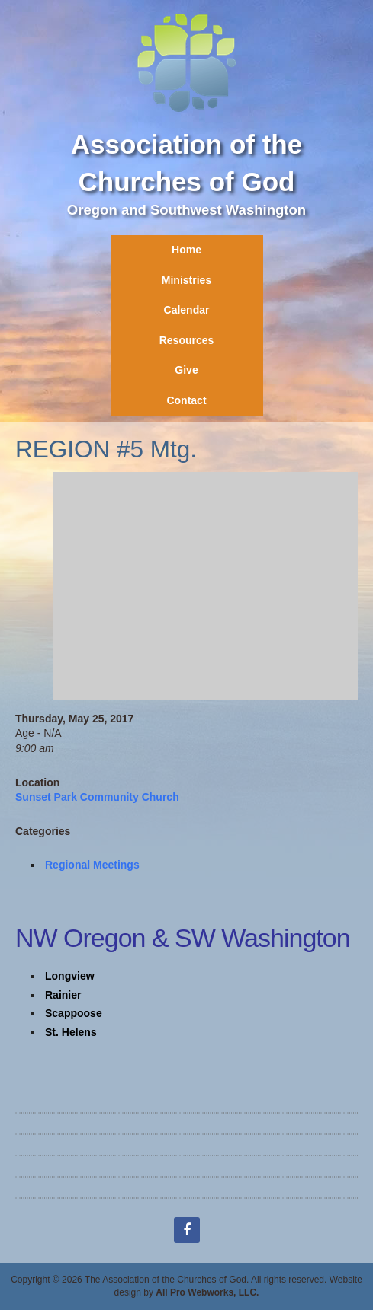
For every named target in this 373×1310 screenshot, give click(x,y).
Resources (186, 340)
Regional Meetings (92, 865)
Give (186, 370)
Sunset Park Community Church (97, 797)
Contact (186, 400)
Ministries (186, 280)
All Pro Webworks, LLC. (207, 1292)
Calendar (187, 310)
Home (186, 250)
